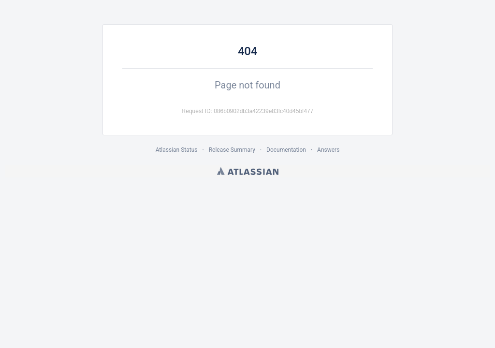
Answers (328, 149)
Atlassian (247, 171)
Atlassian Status (177, 149)
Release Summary (232, 149)
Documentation (286, 149)
